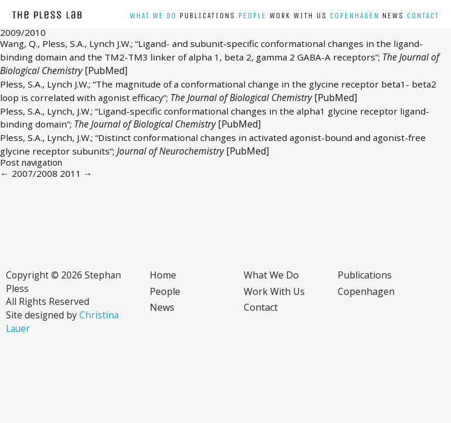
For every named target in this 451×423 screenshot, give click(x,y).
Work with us (298, 16)
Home (163, 274)
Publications (207, 16)
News (393, 16)
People (252, 16)
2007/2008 (29, 173)
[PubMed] (106, 70)
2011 (76, 173)
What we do (153, 16)
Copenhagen (354, 16)
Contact (423, 16)
